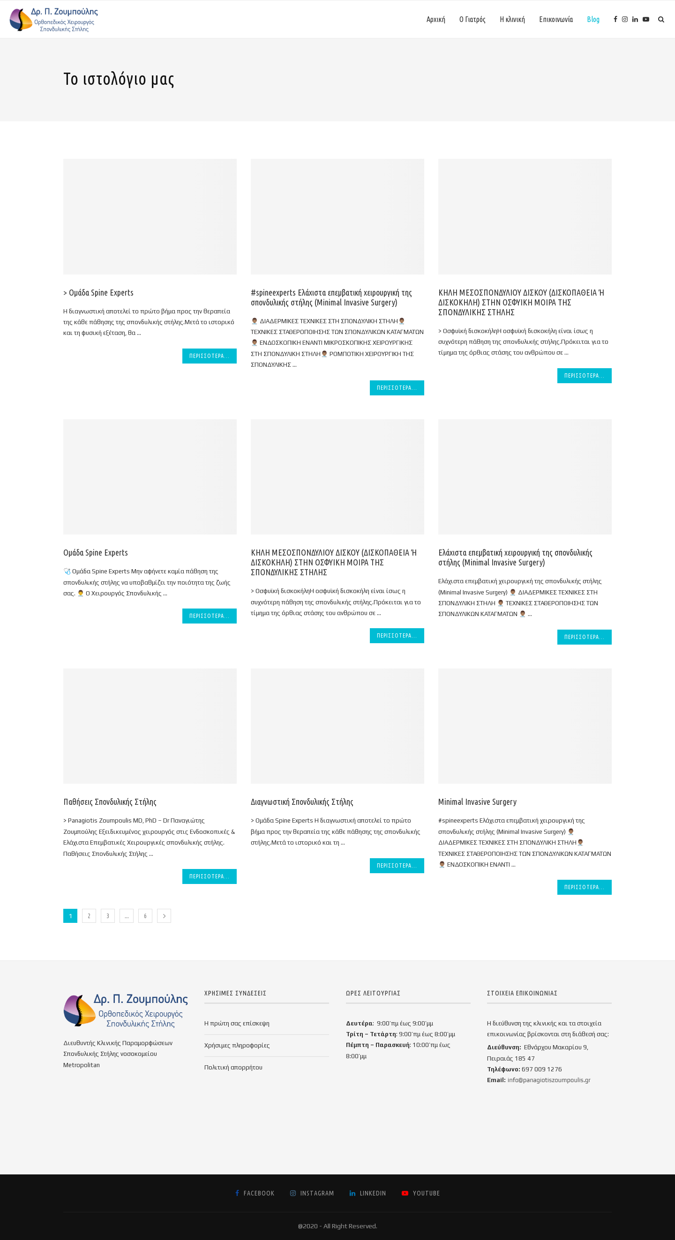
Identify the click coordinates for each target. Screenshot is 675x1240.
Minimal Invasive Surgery (477, 801)
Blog (593, 19)
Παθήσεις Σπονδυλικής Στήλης (110, 801)
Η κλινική (512, 19)
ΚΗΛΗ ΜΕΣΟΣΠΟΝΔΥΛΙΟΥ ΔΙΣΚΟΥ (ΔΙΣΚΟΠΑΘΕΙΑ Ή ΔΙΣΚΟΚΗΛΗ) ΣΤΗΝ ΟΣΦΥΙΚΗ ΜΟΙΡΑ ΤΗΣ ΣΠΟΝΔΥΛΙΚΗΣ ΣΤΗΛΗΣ (521, 302)
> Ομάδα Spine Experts (98, 292)
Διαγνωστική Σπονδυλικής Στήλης (302, 801)
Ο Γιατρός (472, 19)
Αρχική (436, 19)
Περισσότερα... (209, 356)
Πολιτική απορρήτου (233, 1067)
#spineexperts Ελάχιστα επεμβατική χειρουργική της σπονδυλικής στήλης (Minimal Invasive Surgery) (331, 297)
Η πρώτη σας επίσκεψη (237, 1023)
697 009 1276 (542, 1069)
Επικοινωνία (556, 19)
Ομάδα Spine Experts (95, 552)
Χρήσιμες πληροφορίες (237, 1045)
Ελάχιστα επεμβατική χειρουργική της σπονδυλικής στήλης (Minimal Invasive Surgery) (515, 557)
